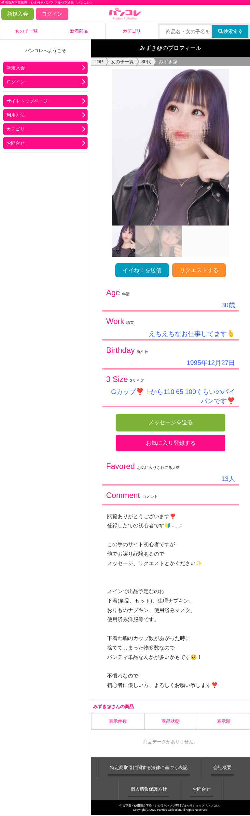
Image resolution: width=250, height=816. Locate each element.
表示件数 (118, 721)
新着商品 (79, 31)
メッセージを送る (170, 422)
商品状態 (170, 721)
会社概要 (222, 768)
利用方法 (16, 115)
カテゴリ (132, 31)
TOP (98, 61)
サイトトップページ (27, 101)
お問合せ (16, 143)
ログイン (52, 14)
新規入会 (17, 14)
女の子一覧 (26, 31)
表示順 (223, 721)
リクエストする (199, 270)
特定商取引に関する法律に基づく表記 (149, 768)
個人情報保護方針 (149, 789)
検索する (230, 31)
